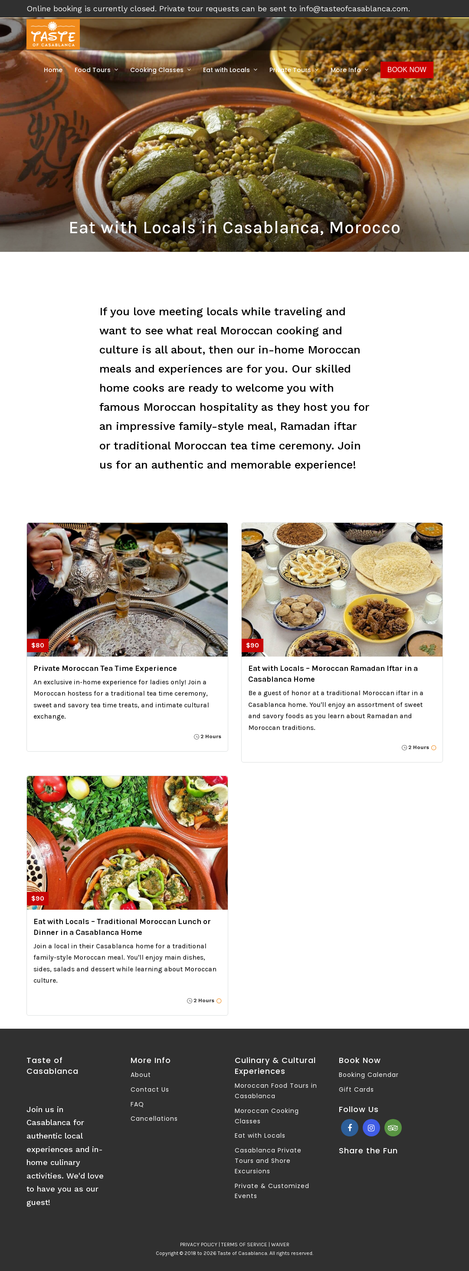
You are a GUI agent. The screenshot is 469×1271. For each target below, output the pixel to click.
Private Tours (290, 70)
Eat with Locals (226, 70)
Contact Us (150, 1089)
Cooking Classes (157, 70)
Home (53, 70)
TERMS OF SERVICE (244, 1244)
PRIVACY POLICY (198, 1244)
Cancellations (154, 1118)
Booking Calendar (369, 1074)
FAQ (137, 1104)
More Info (346, 70)
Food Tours (93, 70)
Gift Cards (356, 1089)
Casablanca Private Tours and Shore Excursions (268, 1160)
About (141, 1074)
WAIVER (280, 1244)
